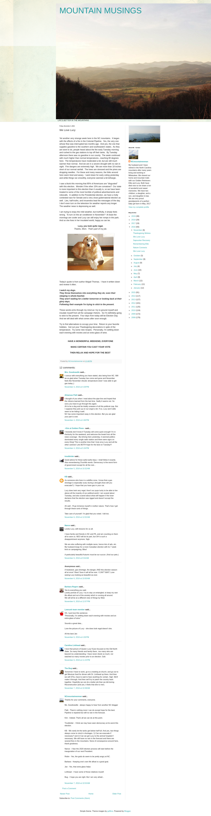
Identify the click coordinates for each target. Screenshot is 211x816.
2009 (133, 314)
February (137, 284)
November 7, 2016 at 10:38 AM (77, 688)
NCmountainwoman (73, 696)
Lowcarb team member (75, 610)
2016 (133, 227)
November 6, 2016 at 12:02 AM (77, 517)
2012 (133, 303)
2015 (133, 292)
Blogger (127, 811)
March (136, 281)
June (136, 270)
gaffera (110, 811)
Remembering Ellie (141, 244)
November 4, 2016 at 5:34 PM (77, 448)
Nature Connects (140, 248)
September (138, 259)
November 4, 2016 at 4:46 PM (77, 420)
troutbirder (69, 456)
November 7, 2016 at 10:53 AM (77, 783)
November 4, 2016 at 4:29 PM (77, 387)
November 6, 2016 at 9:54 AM (77, 558)
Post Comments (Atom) (80, 798)
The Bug (68, 668)
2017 (133, 223)
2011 (133, 307)
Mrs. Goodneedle (72, 372)
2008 (133, 317)
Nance (67, 525)
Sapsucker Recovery (141, 240)
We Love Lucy (139, 237)
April (136, 277)
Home (90, 794)
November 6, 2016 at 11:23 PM (77, 660)
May (136, 274)
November (138, 230)
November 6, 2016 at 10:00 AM (77, 578)
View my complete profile (139, 207)
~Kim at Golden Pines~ (75, 428)
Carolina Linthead (72, 645)
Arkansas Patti (71, 395)
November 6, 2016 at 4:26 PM (77, 637)
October (137, 256)
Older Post (116, 794)
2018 (133, 220)
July (135, 266)
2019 (133, 216)
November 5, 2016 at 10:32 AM (77, 469)
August (137, 263)
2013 (133, 300)
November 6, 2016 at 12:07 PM (77, 601)
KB (66, 477)
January (137, 288)
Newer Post (65, 794)
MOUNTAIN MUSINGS (100, 10)
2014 (133, 296)
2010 (133, 310)
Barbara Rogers (71, 587)
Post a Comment (69, 788)
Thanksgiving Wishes (142, 233)
